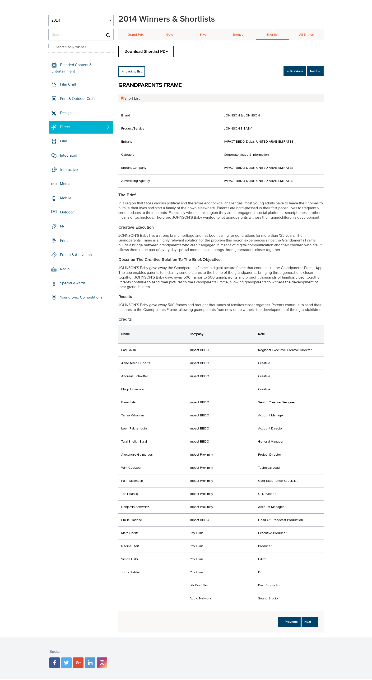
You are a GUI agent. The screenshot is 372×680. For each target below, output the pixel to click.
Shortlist (272, 35)
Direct (65, 127)
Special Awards (72, 283)
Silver (204, 35)
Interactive (69, 169)
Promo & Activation (76, 254)
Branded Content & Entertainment (71, 68)
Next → (312, 71)
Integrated (68, 155)
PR (62, 226)
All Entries (306, 35)
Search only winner (71, 47)
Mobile (65, 198)
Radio (65, 269)
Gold (169, 35)
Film (63, 141)
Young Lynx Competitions (81, 297)
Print (64, 240)
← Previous (286, 71)
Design (66, 112)
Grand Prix (136, 35)
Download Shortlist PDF (146, 51)
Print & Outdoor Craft (77, 98)
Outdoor (67, 212)
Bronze (238, 35)
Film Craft (68, 84)
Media (65, 183)
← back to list (134, 71)
